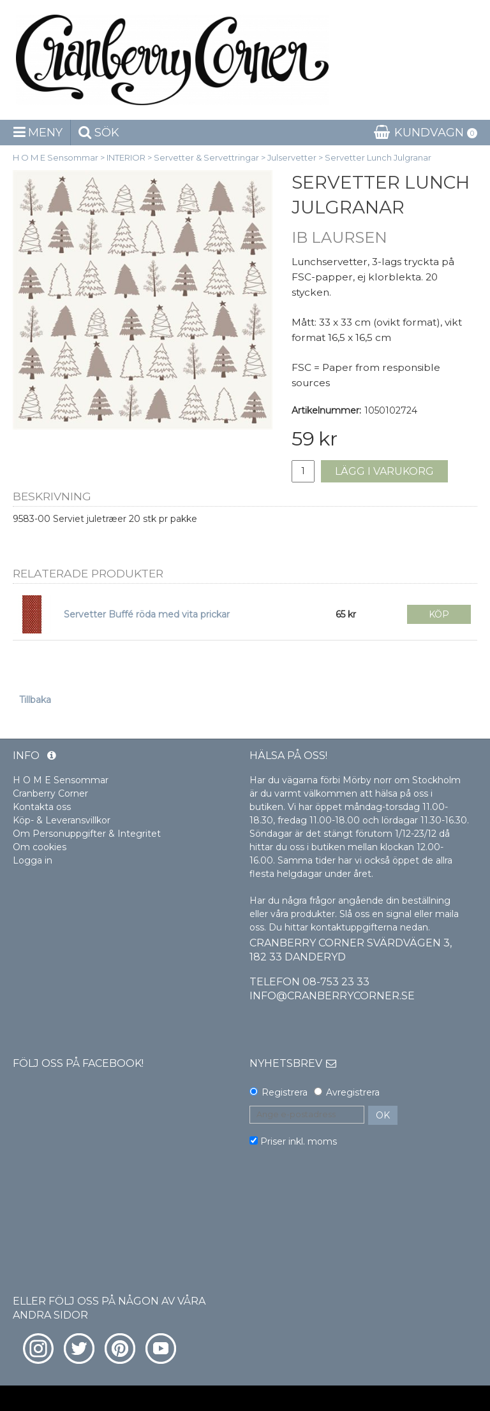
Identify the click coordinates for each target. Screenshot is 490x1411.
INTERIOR (126, 157)
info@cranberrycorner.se (332, 996)
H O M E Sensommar (55, 157)
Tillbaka (35, 700)
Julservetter (291, 157)
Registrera (285, 1092)
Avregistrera (353, 1092)
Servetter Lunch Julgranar (378, 157)
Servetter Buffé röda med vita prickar (147, 614)
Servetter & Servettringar (206, 157)
